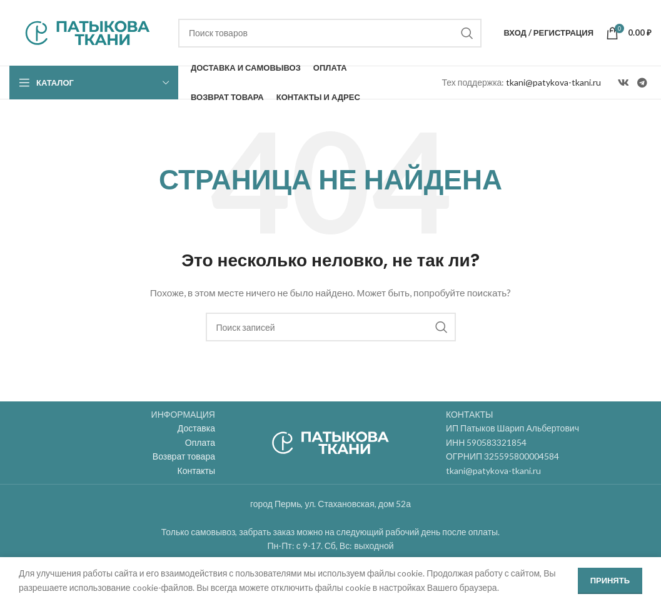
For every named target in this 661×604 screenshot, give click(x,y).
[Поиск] (330, 33)
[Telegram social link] (642, 82)
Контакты (196, 470)
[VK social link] (623, 82)
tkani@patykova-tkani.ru (553, 82)
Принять (610, 580)
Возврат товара (184, 456)
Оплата (200, 442)
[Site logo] (87, 31)
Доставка (196, 428)
